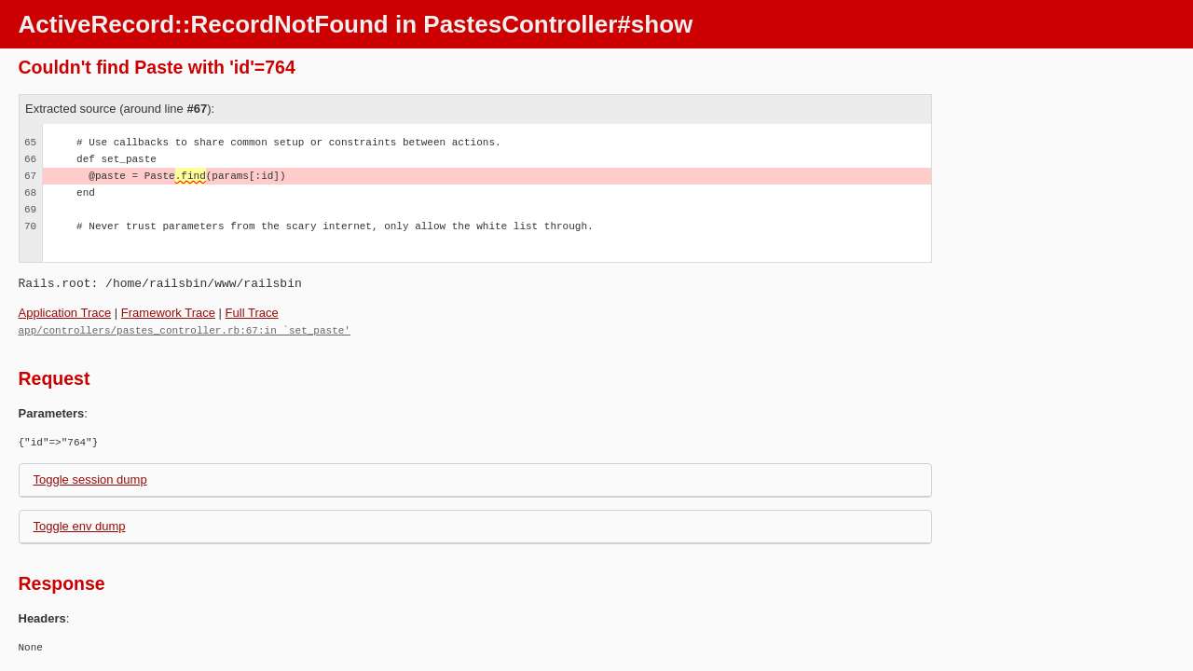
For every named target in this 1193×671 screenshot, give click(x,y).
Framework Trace (168, 313)
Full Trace (252, 313)
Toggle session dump (90, 479)
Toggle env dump (80, 525)
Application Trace (65, 313)
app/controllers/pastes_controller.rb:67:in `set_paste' (184, 329)
